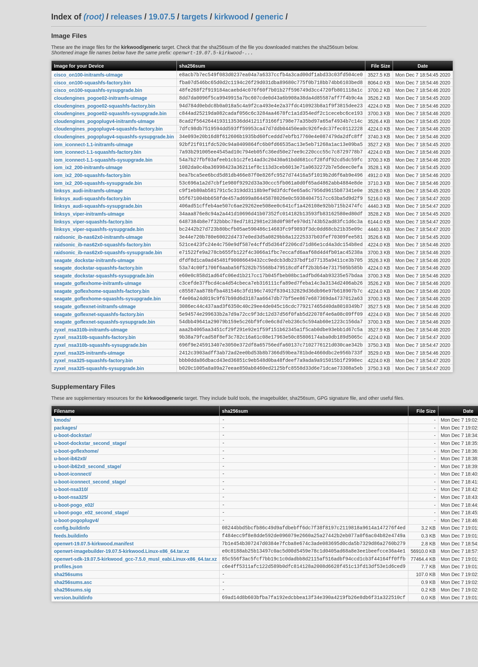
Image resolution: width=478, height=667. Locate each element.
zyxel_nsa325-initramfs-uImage (89, 391)
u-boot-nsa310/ (71, 540)
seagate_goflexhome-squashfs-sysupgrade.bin (107, 329)
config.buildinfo (72, 583)
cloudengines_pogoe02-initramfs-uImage (100, 102)
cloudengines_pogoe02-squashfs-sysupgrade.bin (110, 120)
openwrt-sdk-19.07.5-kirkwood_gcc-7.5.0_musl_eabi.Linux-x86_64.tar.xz (135, 618)
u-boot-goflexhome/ (76, 496)
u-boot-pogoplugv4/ (76, 574)
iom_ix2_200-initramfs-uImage (88, 181)
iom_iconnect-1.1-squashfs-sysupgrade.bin (103, 172)
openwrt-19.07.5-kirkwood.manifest (93, 601)
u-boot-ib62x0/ (70, 505)
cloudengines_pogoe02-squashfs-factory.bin (104, 111)
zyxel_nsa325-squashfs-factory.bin (93, 400)
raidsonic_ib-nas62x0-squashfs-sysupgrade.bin (108, 277)
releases (126, 16)
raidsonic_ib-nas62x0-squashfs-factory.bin (102, 268)
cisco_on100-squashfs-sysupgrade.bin (98, 93)
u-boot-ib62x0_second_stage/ (87, 513)
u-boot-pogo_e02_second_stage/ (91, 566)
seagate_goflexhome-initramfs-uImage (97, 312)
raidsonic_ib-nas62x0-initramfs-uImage (98, 259)
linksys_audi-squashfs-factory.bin (92, 216)
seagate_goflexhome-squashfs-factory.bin (102, 321)
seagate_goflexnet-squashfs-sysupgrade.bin (104, 356)
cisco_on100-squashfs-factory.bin (92, 84)
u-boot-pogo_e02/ (74, 557)
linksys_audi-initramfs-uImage (88, 207)
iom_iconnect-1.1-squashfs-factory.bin (97, 163)
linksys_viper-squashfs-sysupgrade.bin (99, 251)
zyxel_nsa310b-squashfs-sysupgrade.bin (100, 382)
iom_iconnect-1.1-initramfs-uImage (93, 155)
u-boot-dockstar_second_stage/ (90, 487)
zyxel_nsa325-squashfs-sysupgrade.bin (99, 408)
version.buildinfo (73, 662)
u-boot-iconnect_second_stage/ (90, 531)
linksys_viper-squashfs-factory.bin (93, 242)
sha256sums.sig (72, 653)
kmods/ (62, 461)
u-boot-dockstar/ (73, 478)
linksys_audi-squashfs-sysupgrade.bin (98, 225)
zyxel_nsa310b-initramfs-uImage (91, 364)
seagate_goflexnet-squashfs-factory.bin (99, 347)
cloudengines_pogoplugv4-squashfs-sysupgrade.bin (114, 146)
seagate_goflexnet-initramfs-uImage (95, 338)
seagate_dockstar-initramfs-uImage (94, 286)
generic (269, 16)
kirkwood (231, 16)
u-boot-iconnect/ (73, 522)
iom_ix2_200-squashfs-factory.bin (92, 189)
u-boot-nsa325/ (71, 549)
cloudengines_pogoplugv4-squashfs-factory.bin (108, 137)
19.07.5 (162, 16)
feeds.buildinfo (71, 592)
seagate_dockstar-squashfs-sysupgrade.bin (104, 303)
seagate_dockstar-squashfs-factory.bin (98, 295)
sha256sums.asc (73, 645)
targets (194, 16)
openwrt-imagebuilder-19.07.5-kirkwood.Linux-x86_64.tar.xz (121, 610)
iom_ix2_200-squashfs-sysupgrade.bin (98, 198)
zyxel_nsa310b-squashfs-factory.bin (95, 373)
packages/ (65, 470)
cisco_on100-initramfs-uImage (88, 76)
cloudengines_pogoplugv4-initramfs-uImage (104, 128)
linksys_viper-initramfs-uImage (89, 233)
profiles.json (68, 627)
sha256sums (68, 636)
